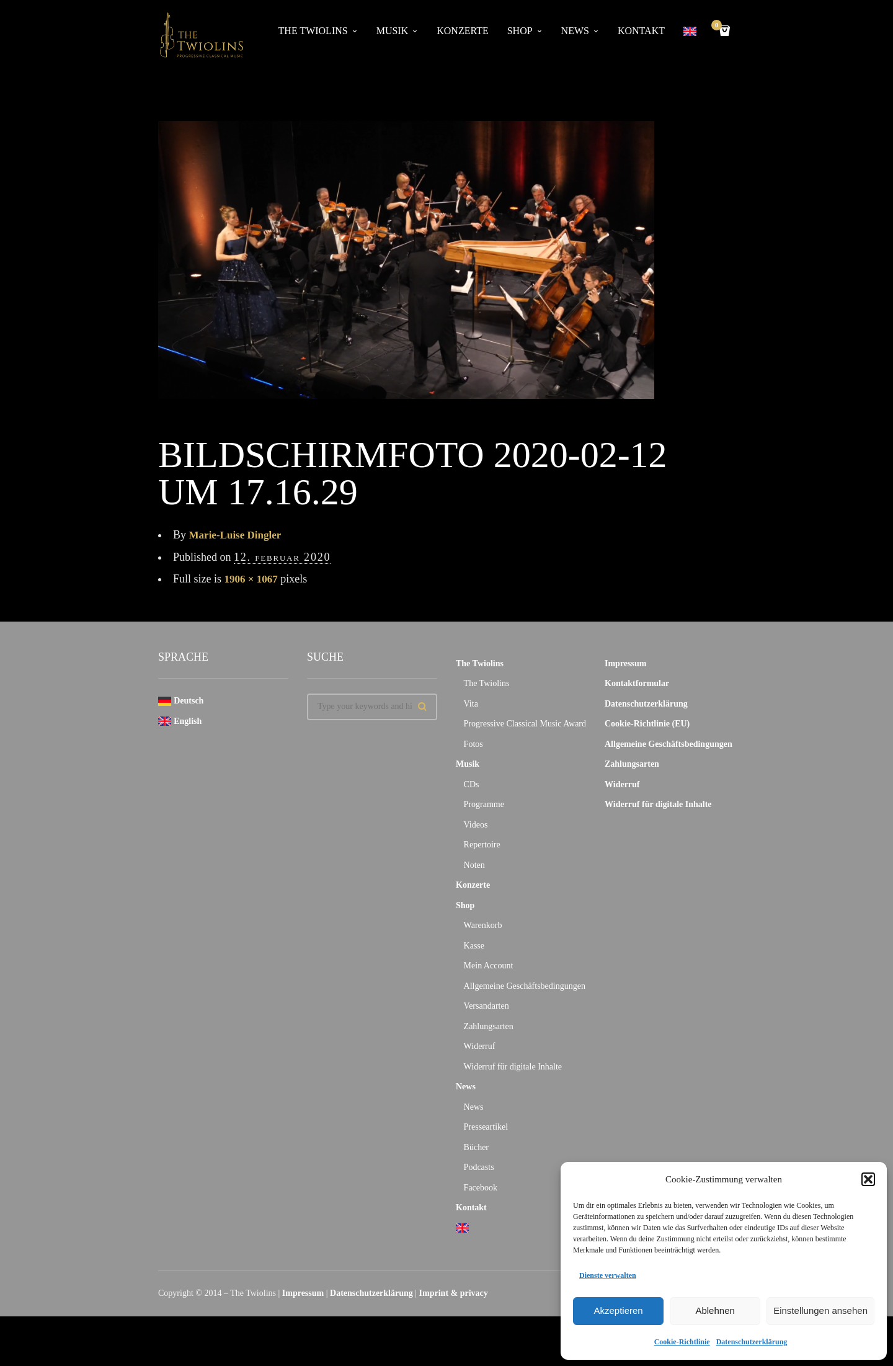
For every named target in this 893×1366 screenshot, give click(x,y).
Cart (718, 26)
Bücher (476, 1147)
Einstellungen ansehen (820, 1310)
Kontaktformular (637, 683)
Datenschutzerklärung (752, 1341)
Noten (474, 865)
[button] (868, 1179)
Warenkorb (483, 925)
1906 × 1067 (252, 579)
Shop (520, 30)
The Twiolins (313, 30)
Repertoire (482, 844)
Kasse (474, 945)
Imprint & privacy (453, 1293)
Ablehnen (714, 1310)
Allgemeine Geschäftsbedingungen (524, 986)
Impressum (625, 663)
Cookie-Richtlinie (682, 1341)
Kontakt (641, 30)
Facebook (480, 1187)
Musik (392, 30)
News (575, 30)
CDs (471, 784)
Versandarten (486, 1006)
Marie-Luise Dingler (238, 535)
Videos (476, 824)
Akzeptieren (617, 1310)
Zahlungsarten (488, 1026)
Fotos (473, 744)
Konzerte (462, 30)
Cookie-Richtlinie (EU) (647, 723)
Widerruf (479, 1046)
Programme (484, 804)
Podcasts (479, 1167)
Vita (471, 703)
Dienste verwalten (607, 1275)
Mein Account (488, 965)
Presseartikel (486, 1127)
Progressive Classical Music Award (525, 723)
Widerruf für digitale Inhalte (513, 1066)
